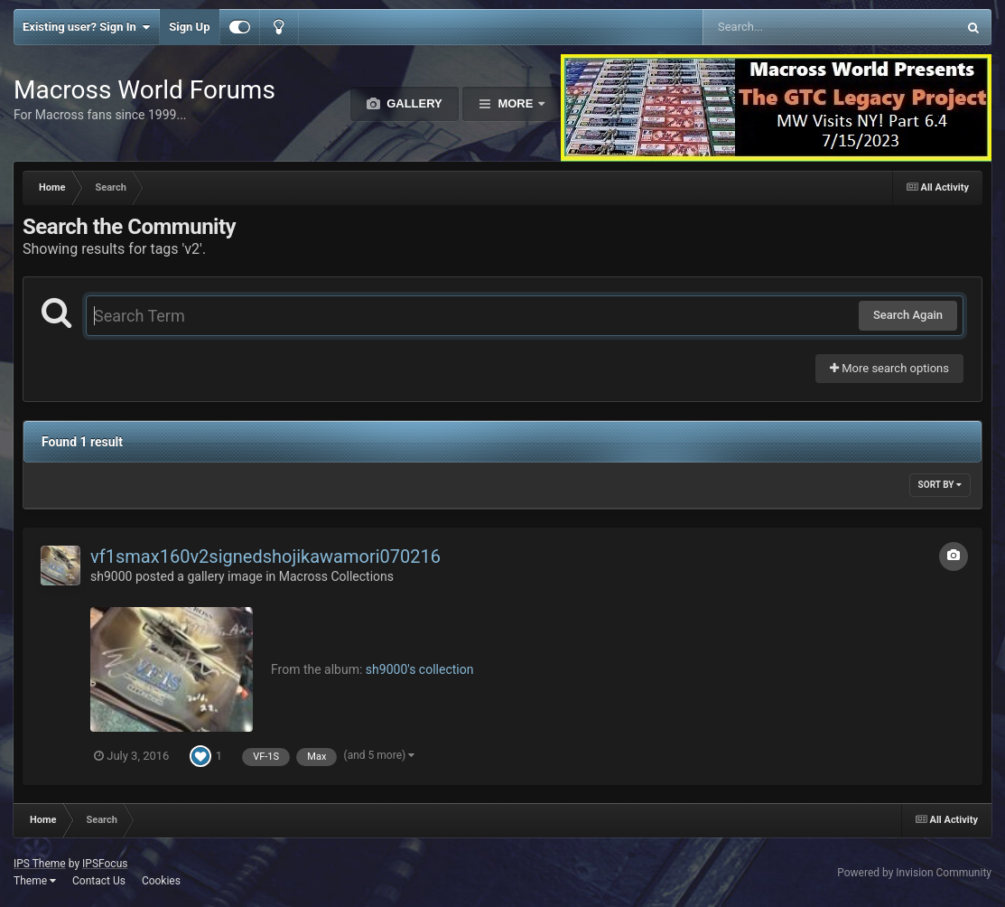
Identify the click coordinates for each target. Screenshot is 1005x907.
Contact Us (99, 880)
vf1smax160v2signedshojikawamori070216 (265, 556)
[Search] (784, 27)
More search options (889, 368)
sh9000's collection (420, 669)
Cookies (161, 880)
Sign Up (189, 26)
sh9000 (111, 576)
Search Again (908, 315)
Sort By (940, 485)
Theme (35, 880)
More (515, 103)
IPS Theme (40, 863)
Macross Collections (336, 576)
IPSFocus (104, 863)
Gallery (413, 103)
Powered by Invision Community (914, 872)
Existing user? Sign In (86, 27)
